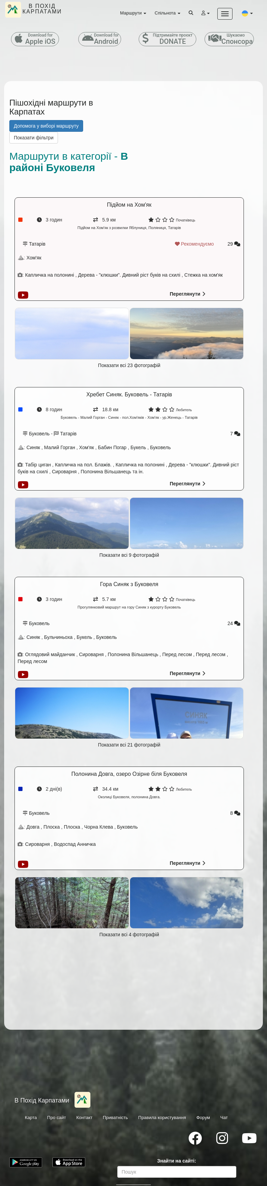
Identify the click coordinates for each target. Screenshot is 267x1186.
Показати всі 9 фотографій (129, 555)
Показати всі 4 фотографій (129, 934)
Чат (224, 1117)
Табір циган (38, 464)
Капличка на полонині (50, 275)
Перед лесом (177, 654)
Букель (138, 447)
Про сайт (56, 1117)
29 (234, 244)
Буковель (39, 433)
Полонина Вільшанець (106, 471)
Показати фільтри (33, 137)
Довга (33, 827)
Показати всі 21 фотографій (129, 745)
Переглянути (188, 294)
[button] (247, 13)
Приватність (115, 1117)
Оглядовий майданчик (50, 654)
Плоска (51, 827)
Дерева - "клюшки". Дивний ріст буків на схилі (129, 275)
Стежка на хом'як (203, 275)
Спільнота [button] (167, 13)
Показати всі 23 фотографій (129, 365)
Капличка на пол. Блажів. (83, 464)
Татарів (37, 244)
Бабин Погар (112, 447)
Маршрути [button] (133, 13)
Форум (203, 1117)
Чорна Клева (98, 827)
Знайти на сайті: (176, 1161)
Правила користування (162, 1117)
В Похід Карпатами (41, 1100)
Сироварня (65, 471)
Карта (31, 1117)
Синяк (33, 447)
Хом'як (34, 257)
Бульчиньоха (58, 637)
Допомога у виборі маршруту (46, 126)
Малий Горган (59, 447)
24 (234, 623)
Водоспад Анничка (75, 844)
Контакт (84, 1117)
